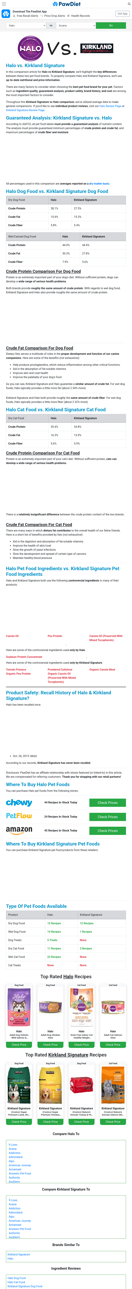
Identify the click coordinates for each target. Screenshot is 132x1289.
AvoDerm (14, 1181)
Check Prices (108, 803)
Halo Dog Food (17, 1278)
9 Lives (13, 1144)
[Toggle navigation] (4, 4)
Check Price (19, 1044)
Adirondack (16, 1157)
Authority (14, 1177)
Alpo (11, 1161)
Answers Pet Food (20, 1173)
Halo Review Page (110, 106)
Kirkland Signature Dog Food (25, 1286)
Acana (12, 1148)
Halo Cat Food (16, 1282)
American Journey (20, 1165)
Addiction (14, 1153)
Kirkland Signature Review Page (25, 110)
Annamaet (15, 1169)
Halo (10, 1258)
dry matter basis (99, 183)
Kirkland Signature (19, 1254)
